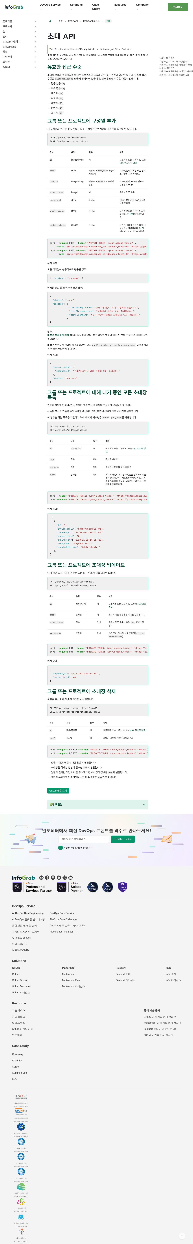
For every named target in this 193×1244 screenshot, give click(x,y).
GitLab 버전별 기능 (22, 1029)
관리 (5, 36)
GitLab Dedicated (21, 986)
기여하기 (7, 57)
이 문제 (130, 214)
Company (17, 1054)
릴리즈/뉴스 (18, 1023)
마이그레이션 (19, 944)
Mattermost (68, 974)
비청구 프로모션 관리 (58, 335)
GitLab (15, 974)
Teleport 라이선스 (125, 980)
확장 (5, 51)
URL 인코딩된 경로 (128, 163)
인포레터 (17, 1035)
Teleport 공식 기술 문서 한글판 (160, 1029)
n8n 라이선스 (173, 980)
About (6, 67)
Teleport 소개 (123, 974)
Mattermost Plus (71, 980)
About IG (17, 1060)
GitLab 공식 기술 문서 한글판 (160, 1016)
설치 (5, 31)
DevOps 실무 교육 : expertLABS (67, 925)
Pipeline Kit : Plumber (61, 931)
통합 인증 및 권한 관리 (24, 925)
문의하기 (178, 7)
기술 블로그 (18, 1016)
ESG (14, 1079)
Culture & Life (19, 1073)
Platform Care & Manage (63, 919)
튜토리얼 (7, 21)
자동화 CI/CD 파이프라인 (26, 931)
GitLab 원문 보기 (58, 790)
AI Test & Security (21, 937)
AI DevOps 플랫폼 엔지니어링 (28, 919)
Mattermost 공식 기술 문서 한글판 (162, 1023)
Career (16, 1066)
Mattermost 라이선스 (73, 986)
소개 (142, 228)
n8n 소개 (171, 974)
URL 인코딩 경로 (137, 730)
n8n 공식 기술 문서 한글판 (158, 1035)
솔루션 (6, 62)
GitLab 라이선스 (21, 992)
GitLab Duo (9, 46)
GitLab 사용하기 (11, 41)
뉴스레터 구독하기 (122, 839)
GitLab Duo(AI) (20, 980)
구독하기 (7, 26)
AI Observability (20, 950)
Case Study (20, 1045)
